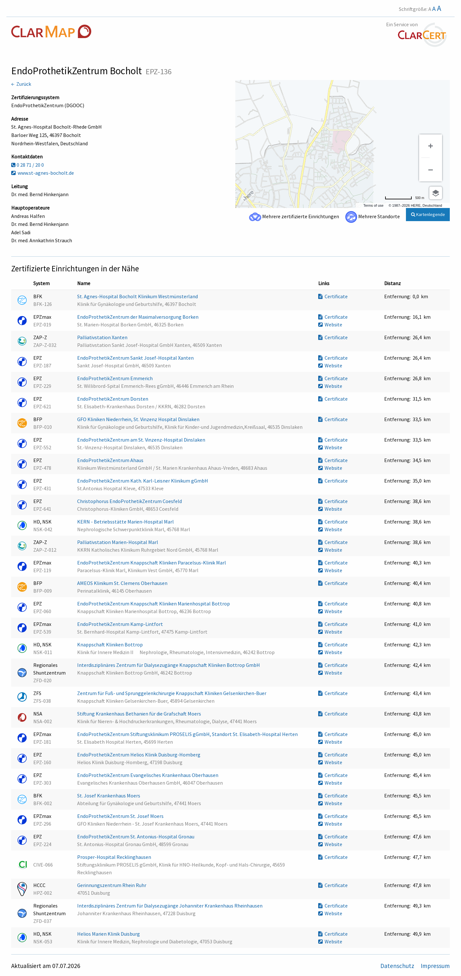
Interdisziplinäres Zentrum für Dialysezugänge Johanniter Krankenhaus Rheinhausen (170, 905)
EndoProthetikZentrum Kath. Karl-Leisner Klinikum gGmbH (143, 480)
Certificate (333, 296)
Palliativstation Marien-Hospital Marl (118, 542)
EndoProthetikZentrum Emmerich (115, 378)
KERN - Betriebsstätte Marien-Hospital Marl (126, 521)
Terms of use (373, 205)
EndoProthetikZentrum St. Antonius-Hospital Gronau (136, 836)
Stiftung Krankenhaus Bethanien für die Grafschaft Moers (139, 713)
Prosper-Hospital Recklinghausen (114, 857)
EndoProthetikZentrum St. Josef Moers (121, 816)
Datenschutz (398, 966)
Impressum (435, 966)
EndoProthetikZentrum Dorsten (113, 399)
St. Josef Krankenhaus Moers (109, 795)
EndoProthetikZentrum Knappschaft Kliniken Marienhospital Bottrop (154, 603)
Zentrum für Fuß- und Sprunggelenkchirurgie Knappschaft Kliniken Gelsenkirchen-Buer (172, 693)
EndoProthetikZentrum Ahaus (110, 460)
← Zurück (21, 84)
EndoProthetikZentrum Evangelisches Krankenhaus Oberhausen (148, 775)
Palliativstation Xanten (102, 337)
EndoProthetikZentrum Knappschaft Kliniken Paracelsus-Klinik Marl (152, 562)
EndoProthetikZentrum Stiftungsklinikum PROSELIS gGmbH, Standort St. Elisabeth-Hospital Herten (188, 734)
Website (330, 324)
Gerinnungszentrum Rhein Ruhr (112, 885)
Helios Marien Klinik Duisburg (109, 934)
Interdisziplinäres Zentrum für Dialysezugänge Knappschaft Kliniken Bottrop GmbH (169, 665)
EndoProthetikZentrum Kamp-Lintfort (120, 624)
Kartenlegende (428, 214)
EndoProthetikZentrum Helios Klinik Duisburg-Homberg (139, 754)
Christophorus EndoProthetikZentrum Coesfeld (130, 501)
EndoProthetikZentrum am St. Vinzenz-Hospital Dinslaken (141, 439)
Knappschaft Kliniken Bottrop (110, 644)
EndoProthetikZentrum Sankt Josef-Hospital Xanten (136, 358)
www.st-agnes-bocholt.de (42, 173)
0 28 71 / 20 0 (27, 165)
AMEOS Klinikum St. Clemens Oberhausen (122, 583)
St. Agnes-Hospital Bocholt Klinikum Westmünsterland (138, 296)
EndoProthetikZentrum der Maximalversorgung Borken (138, 317)
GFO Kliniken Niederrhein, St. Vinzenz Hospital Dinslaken (138, 419)
